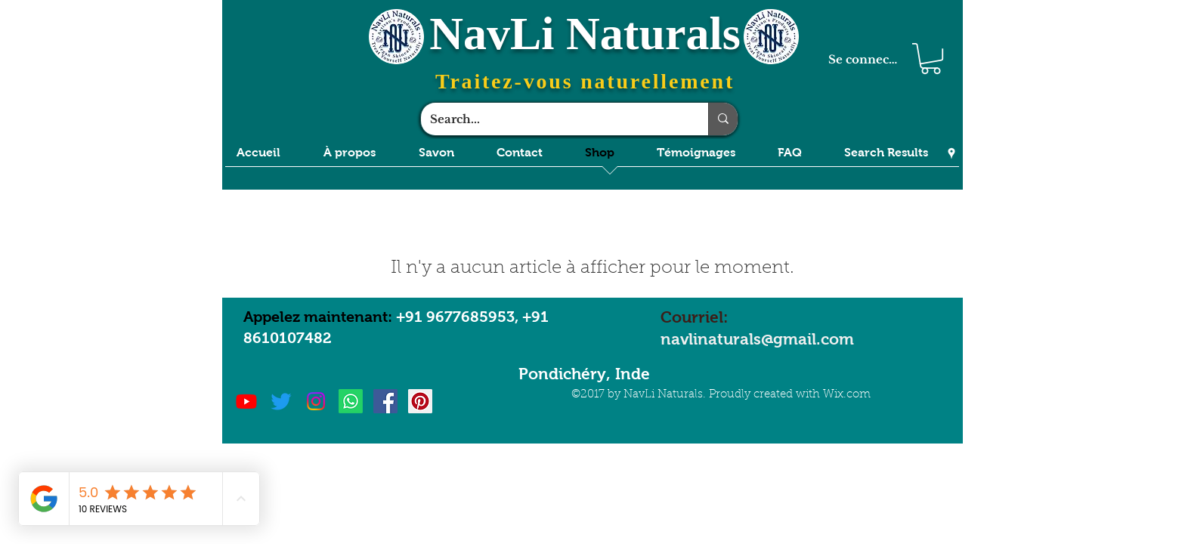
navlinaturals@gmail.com (757, 339)
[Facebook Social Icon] (385, 401)
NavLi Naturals (585, 33)
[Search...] (553, 119)
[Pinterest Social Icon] (420, 401)
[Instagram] (316, 401)
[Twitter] (281, 401)
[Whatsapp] (351, 401)
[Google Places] (951, 153)
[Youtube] (246, 401)
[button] (930, 58)
